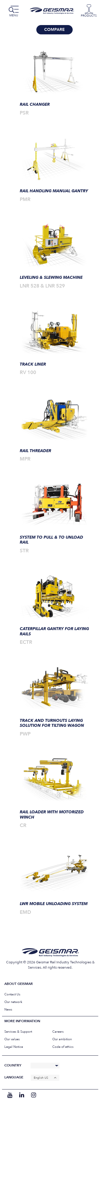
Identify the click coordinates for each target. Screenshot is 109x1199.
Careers (58, 1031)
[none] (45, 1077)
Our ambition (62, 1039)
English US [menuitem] (41, 1078)
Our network (13, 1002)
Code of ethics (63, 1047)
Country (12, 1065)
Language (13, 1077)
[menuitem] (45, 1077)
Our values (12, 1039)
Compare (54, 29)
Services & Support (18, 1031)
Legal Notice (13, 1047)
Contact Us (12, 994)
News (8, 1009)
